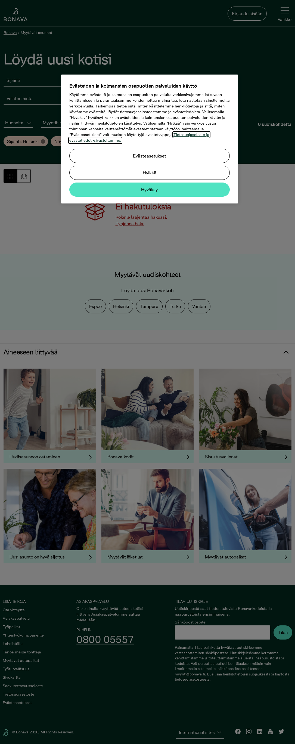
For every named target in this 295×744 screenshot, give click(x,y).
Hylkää (149, 172)
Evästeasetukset (149, 156)
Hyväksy (149, 189)
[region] (149, 139)
